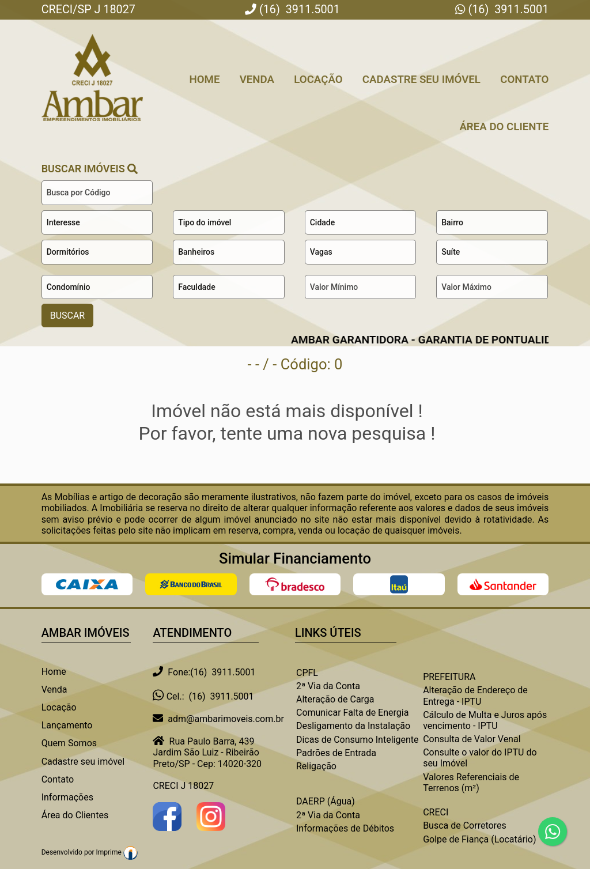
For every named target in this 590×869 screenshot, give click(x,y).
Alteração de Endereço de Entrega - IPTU (475, 695)
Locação (318, 79)
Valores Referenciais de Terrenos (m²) (471, 783)
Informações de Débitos (345, 828)
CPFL (307, 672)
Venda (257, 79)
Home (204, 79)
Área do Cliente (504, 126)
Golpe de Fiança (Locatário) (479, 839)
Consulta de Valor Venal (471, 739)
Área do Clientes (74, 815)
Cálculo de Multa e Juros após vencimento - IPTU (485, 720)
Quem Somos (69, 743)
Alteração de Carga (335, 699)
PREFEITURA (449, 676)
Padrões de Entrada (336, 752)
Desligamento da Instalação (353, 725)
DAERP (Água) (325, 801)
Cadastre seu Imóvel (421, 79)
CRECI (435, 812)
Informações (67, 797)
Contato (524, 79)
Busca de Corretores (464, 825)
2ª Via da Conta (328, 686)
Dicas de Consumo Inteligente (357, 739)
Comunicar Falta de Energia (352, 712)
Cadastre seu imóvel (83, 761)
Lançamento (67, 725)
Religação (316, 766)
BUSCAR (67, 315)
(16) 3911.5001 (507, 9)
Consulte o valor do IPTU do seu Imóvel (479, 758)
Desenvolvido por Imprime (89, 852)
